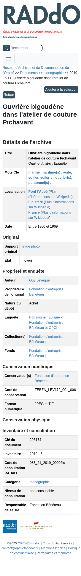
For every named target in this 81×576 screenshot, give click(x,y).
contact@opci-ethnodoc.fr (20, 548)
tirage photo (30, 246)
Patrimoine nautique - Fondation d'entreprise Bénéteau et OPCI (46, 322)
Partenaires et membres (54, 553)
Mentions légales (53, 548)
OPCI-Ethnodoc (29, 543)
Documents (29, 73)
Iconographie (40, 482)
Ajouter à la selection (61, 89)
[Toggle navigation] (9, 59)
